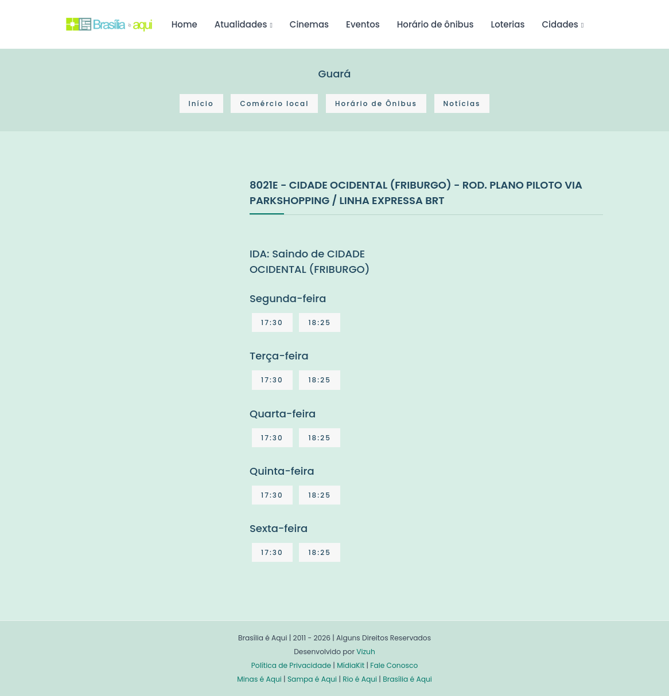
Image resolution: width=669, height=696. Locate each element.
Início (201, 103)
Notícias (462, 103)
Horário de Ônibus (376, 103)
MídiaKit (350, 665)
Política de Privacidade (291, 665)
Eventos (363, 24)
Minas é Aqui (259, 679)
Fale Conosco (394, 665)
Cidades (560, 24)
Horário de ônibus (435, 24)
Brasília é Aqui (407, 679)
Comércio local (274, 103)
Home (184, 24)
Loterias (508, 24)
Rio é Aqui (360, 679)
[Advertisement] (152, 262)
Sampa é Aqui (312, 679)
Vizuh (365, 651)
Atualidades (241, 24)
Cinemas (309, 24)
